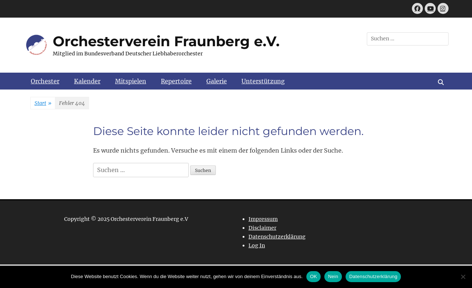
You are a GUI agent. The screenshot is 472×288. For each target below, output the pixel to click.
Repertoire (176, 81)
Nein (333, 276)
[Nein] (463, 276)
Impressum (263, 219)
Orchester (45, 81)
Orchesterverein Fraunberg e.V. (166, 41)
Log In (256, 245)
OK (313, 276)
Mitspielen (130, 81)
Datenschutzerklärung (277, 236)
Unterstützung (263, 81)
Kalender (87, 81)
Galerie (216, 81)
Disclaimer (262, 228)
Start (42, 103)
